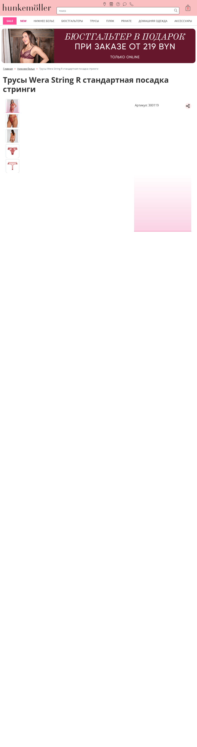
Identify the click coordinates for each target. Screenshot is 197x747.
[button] (189, 8)
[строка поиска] (115, 10)
